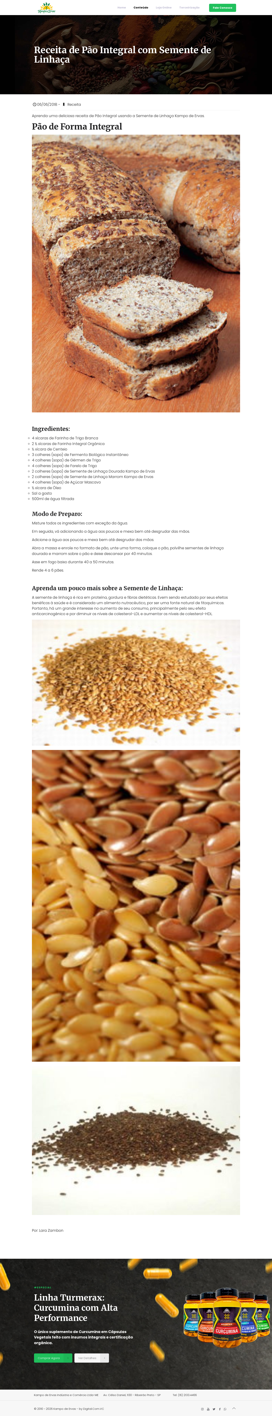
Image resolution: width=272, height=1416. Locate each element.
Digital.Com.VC (93, 1409)
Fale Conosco (222, 8)
